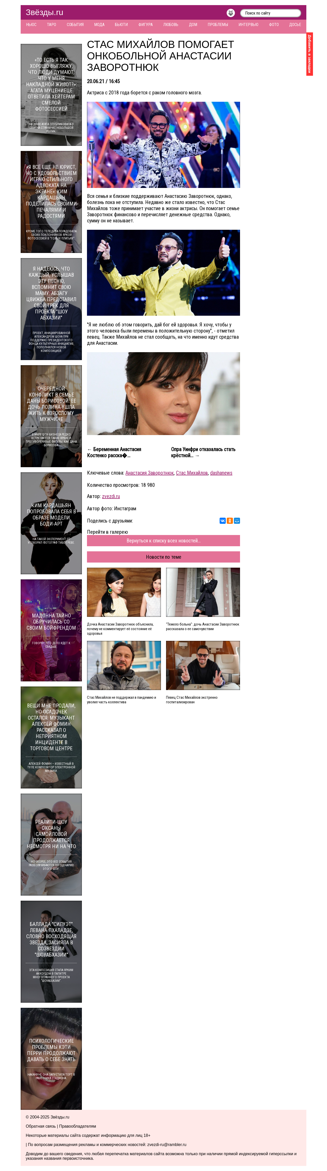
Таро (51, 24)
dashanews (221, 473)
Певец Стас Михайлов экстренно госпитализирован (192, 699)
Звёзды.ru (44, 12)
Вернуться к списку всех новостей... (164, 541)
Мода (99, 24)
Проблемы (218, 24)
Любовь (170, 24)
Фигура (146, 24)
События (75, 24)
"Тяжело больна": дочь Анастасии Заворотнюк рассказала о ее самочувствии (202, 626)
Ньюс (31, 24)
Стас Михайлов (192, 473)
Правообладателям (77, 1126)
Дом (193, 24)
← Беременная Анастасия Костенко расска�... (114, 452)
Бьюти (121, 24)
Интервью (248, 24)
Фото (274, 24)
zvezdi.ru (111, 496)
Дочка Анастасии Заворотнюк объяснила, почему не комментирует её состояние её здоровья (120, 629)
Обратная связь (41, 1126)
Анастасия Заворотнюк (149, 473)
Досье (295, 24)
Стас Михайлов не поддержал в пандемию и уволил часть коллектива (121, 699)
